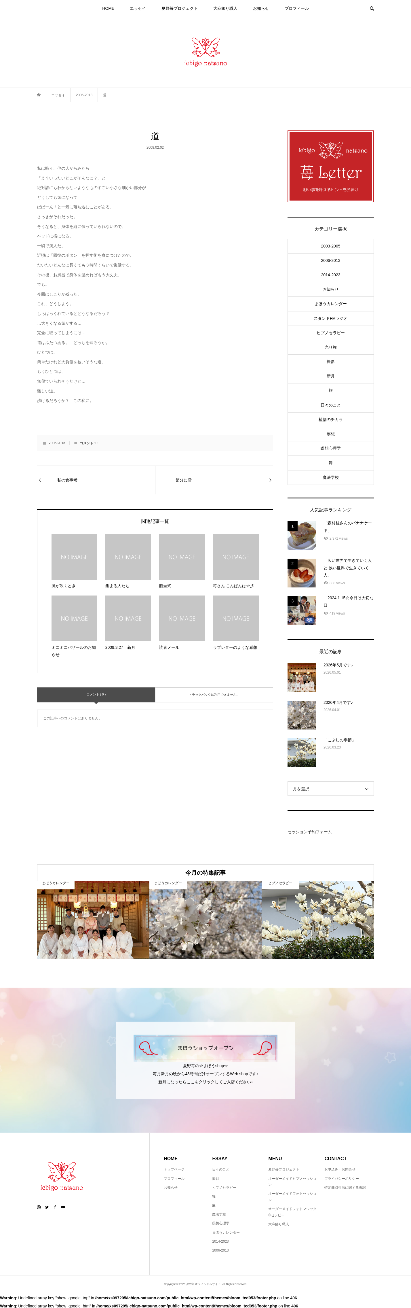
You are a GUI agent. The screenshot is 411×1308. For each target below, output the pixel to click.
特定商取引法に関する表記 (345, 1188)
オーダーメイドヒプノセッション (292, 1182)
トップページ (174, 1169)
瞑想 (331, 434)
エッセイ (138, 8)
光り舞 (331, 347)
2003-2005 (330, 246)
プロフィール (297, 8)
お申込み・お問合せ (339, 1169)
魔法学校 (331, 477)
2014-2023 (330, 275)
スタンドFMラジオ (331, 318)
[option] (93, 920)
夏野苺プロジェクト (179, 8)
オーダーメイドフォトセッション (292, 1197)
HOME (108, 8)
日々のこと (331, 405)
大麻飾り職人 (225, 8)
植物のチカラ (331, 419)
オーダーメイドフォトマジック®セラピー (292, 1212)
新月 (331, 376)
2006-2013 (57, 443)
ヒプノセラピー (331, 332)
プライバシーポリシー (341, 1179)
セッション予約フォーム (310, 831)
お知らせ (261, 8)
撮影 (331, 361)
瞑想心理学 (331, 448)
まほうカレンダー (331, 303)
